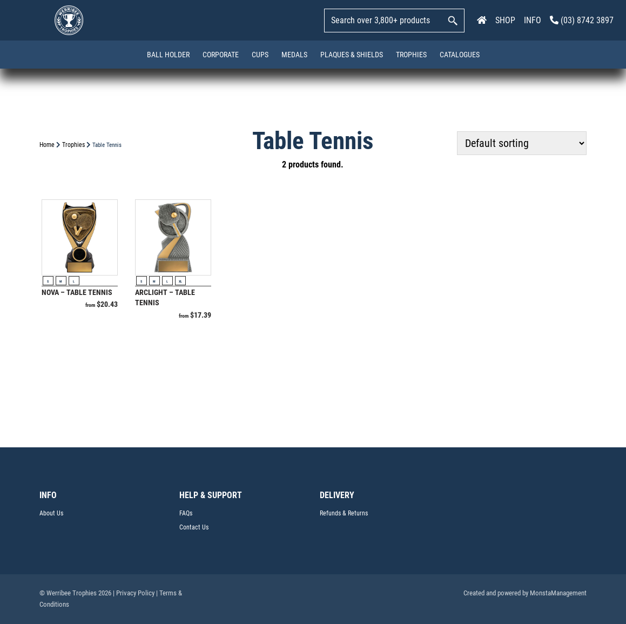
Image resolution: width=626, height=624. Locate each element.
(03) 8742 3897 (582, 20)
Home (47, 145)
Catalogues (460, 54)
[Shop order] (522, 143)
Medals (294, 54)
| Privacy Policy (133, 593)
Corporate (221, 54)
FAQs (185, 513)
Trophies (411, 54)
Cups (260, 54)
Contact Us (193, 527)
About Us (51, 513)
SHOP (505, 20)
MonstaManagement (558, 593)
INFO (532, 20)
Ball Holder (168, 54)
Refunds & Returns (344, 513)
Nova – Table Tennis (77, 292)
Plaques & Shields (351, 54)
